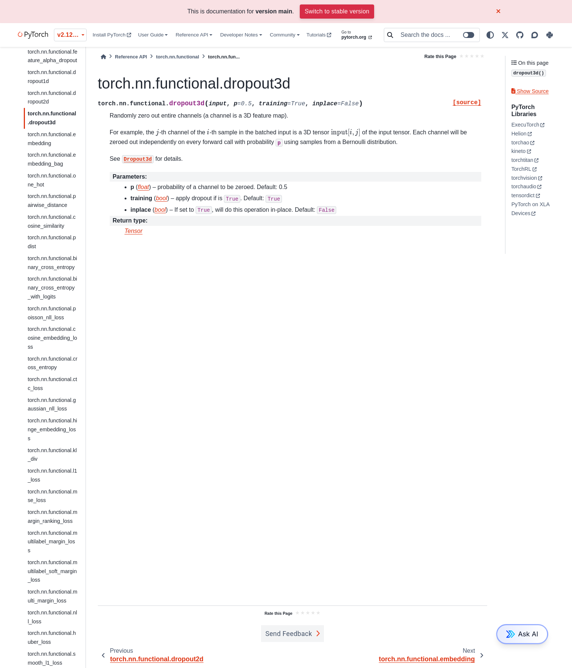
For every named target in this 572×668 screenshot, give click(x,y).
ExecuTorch (525, 125)
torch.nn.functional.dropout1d (52, 76)
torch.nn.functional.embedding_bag (52, 159)
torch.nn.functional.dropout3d (52, 118)
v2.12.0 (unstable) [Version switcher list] (72, 35)
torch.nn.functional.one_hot (52, 180)
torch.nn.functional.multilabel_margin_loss (52, 542)
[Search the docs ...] (437, 35)
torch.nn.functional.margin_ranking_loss (52, 516)
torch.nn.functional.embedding (52, 138)
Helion (519, 134)
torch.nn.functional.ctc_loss (52, 383)
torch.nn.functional (177, 57)
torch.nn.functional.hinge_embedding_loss (52, 429)
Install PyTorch (112, 35)
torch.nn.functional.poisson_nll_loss (52, 313)
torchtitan (522, 160)
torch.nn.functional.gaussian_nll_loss (52, 404)
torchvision (524, 178)
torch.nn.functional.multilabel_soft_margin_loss (52, 571)
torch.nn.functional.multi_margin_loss (52, 596)
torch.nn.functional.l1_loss (52, 475)
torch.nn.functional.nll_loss (52, 617)
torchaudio (523, 186)
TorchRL (521, 169)
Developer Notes (239, 35)
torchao (520, 143)
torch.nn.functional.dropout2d (52, 97)
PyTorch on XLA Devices (530, 208)
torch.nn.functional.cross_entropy (52, 363)
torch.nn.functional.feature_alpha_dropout (52, 56)
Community (282, 35)
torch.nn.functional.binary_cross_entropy (52, 262)
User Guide (151, 35)
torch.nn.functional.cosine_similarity (51, 221)
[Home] (103, 57)
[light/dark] (490, 35)
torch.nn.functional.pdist (52, 241)
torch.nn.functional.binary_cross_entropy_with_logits (52, 288)
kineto (518, 151)
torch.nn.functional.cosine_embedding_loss (52, 338)
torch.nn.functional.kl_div (52, 454)
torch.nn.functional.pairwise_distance (52, 200)
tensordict (522, 195)
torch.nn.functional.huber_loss (52, 637)
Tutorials (318, 35)
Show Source (530, 91)
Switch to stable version (337, 11)
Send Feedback (289, 633)
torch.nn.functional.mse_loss (52, 496)
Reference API (192, 35)
